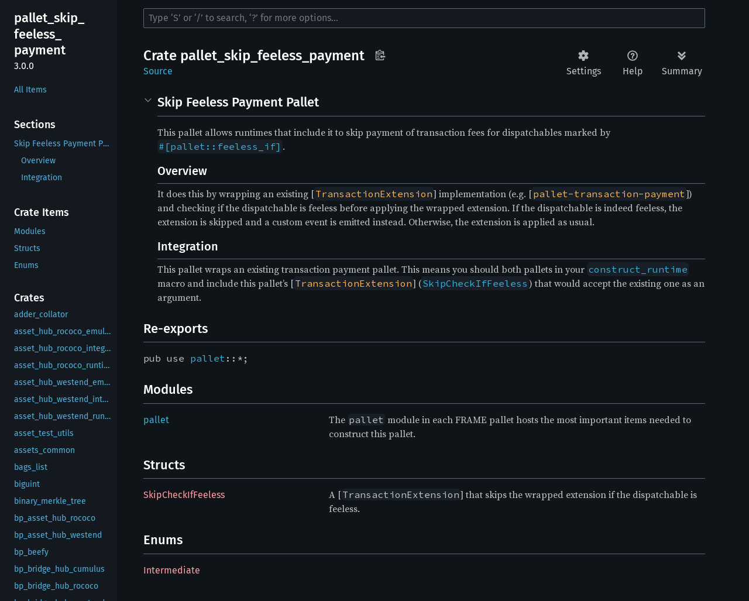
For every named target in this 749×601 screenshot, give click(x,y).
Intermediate (171, 570)
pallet (207, 358)
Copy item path (380, 55)
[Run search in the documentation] (424, 18)
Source (158, 71)
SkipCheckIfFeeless (184, 494)
